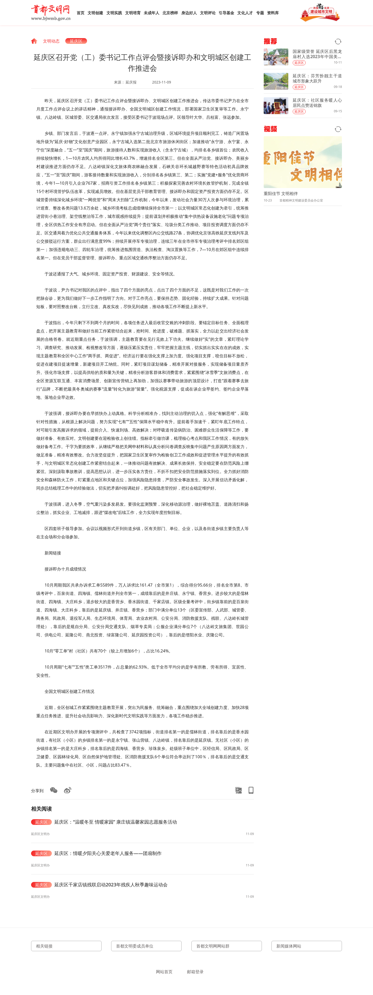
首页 (80, 12)
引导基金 (226, 12)
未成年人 (151, 12)
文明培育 (133, 12)
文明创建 (95, 12)
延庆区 (76, 41)
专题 (260, 12)
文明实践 (114, 12)
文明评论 (208, 12)
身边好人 (189, 12)
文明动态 (51, 41)
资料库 (273, 12)
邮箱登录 (195, 972)
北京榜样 (170, 12)
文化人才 (245, 12)
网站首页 (164, 972)
